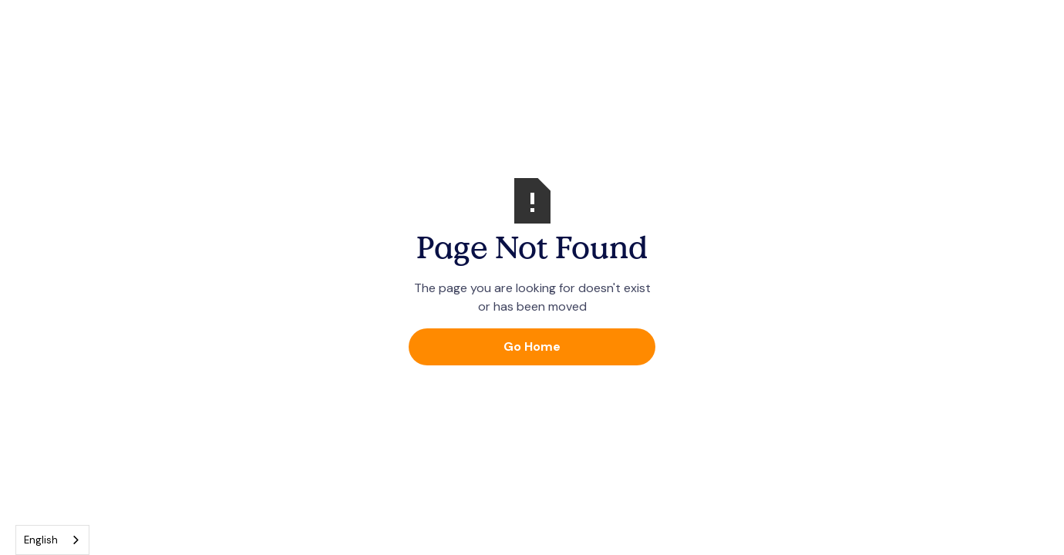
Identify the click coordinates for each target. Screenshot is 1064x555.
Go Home (532, 346)
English (41, 540)
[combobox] (52, 540)
